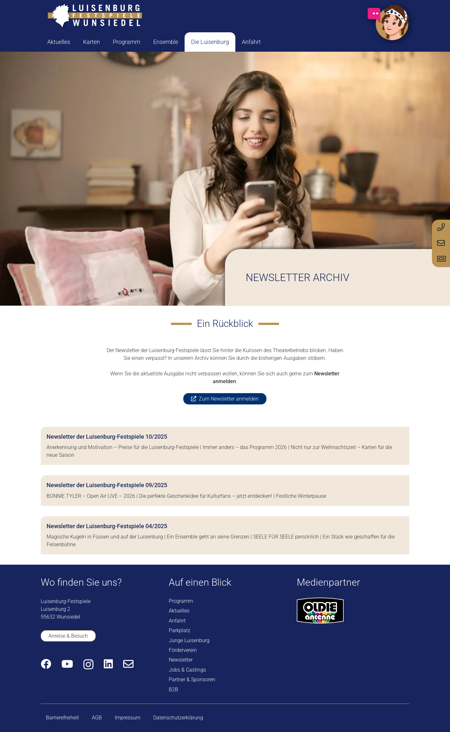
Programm (181, 601)
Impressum (127, 718)
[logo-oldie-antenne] (320, 610)
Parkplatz (179, 630)
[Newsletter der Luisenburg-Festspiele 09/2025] (225, 490)
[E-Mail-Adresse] (128, 664)
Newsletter (181, 660)
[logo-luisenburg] (95, 16)
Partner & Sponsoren (192, 679)
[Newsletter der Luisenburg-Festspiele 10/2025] (225, 446)
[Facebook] (46, 664)
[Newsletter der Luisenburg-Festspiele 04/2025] (225, 535)
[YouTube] (67, 664)
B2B (173, 689)
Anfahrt (177, 621)
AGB (97, 718)
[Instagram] (88, 664)
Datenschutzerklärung (178, 718)
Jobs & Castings (187, 670)
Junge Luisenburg (189, 640)
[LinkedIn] (108, 664)
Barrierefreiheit (62, 718)
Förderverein (183, 650)
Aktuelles (179, 611)
